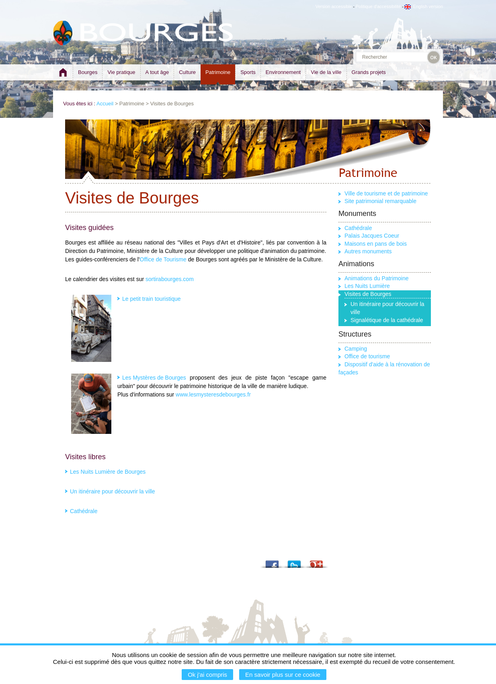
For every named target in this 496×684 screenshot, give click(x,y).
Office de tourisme (367, 356)
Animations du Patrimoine (376, 278)
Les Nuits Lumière (367, 286)
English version (423, 6)
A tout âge (157, 72)
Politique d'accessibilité (378, 6)
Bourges (87, 72)
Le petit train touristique (151, 299)
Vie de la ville (326, 72)
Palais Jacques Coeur (371, 235)
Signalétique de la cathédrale (386, 320)
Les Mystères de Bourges (154, 377)
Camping (355, 348)
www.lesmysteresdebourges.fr (213, 394)
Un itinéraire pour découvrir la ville (112, 491)
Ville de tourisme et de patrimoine (386, 193)
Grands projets (369, 72)
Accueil (104, 104)
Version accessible (334, 6)
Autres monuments (368, 251)
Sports (248, 72)
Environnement (283, 72)
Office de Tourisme (163, 259)
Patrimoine (217, 72)
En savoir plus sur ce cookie (282, 674)
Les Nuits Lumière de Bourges (108, 471)
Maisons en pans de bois (375, 243)
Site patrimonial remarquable (380, 201)
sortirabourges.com (170, 279)
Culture (187, 72)
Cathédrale (84, 511)
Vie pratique (121, 72)
